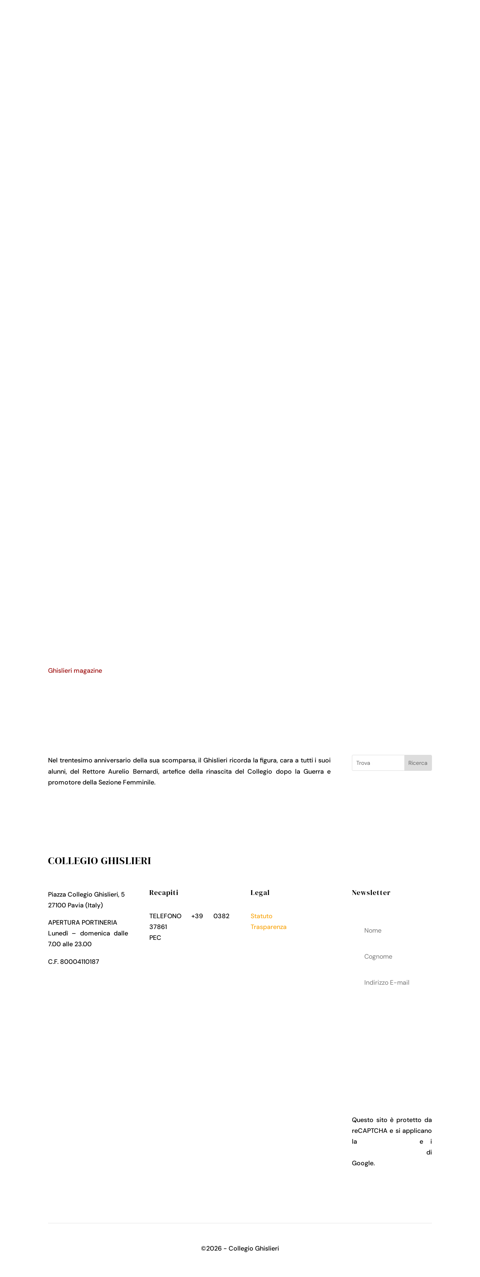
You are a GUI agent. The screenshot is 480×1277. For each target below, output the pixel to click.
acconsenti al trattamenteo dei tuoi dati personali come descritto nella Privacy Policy (392, 1040)
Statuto (262, 916)
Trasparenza (269, 927)
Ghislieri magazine (75, 670)
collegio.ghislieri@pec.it (184, 949)
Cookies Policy (273, 949)
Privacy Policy (271, 937)
